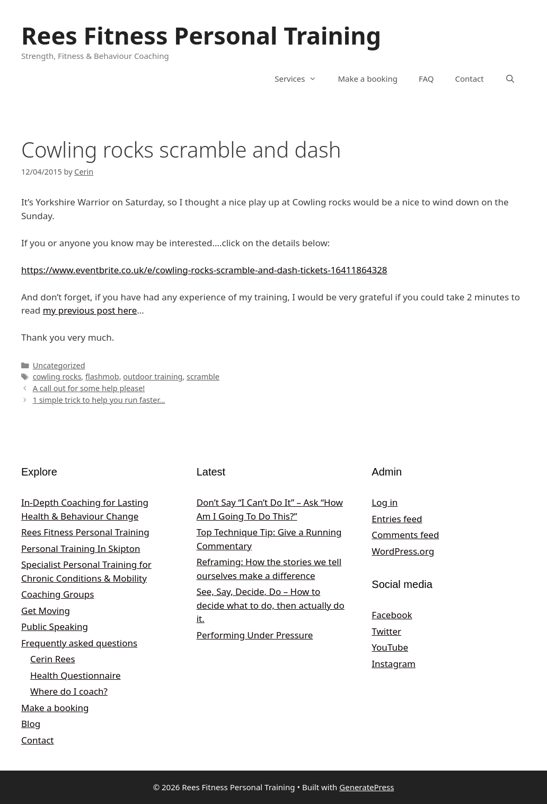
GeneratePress (366, 787)
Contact (469, 78)
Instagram (394, 664)
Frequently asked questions (79, 643)
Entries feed (397, 519)
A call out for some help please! (89, 388)
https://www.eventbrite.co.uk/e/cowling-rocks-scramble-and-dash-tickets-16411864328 (204, 270)
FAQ (426, 78)
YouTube (390, 647)
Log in (385, 502)
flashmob (102, 376)
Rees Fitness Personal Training (201, 35)
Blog (30, 723)
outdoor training (152, 376)
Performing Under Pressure (255, 635)
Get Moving (45, 610)
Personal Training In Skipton (80, 548)
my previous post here (90, 310)
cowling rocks (57, 376)
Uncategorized (59, 365)
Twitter (386, 631)
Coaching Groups (57, 594)
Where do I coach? (69, 691)
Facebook (392, 615)
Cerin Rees (52, 659)
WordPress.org (403, 551)
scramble (203, 376)
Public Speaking (54, 626)
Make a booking (367, 78)
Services (301, 78)
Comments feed (405, 535)
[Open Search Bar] (510, 78)
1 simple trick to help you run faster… (99, 400)
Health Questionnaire (75, 675)
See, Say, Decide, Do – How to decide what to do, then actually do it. (271, 605)
